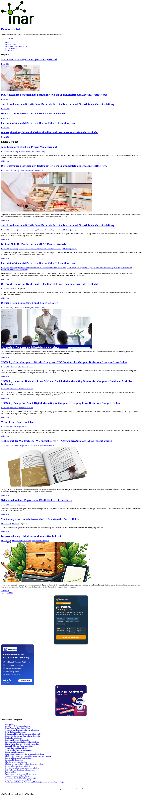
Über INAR (9, 50)
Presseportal (10, 29)
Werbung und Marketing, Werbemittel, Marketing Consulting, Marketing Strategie (48, 230)
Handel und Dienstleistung (103, 268)
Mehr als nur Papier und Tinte (18, 421)
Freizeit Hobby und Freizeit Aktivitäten (35, 541)
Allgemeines (21, 427)
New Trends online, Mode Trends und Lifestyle (22, 768)
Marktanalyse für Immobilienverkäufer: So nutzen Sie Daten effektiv (40, 519)
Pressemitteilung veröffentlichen (16, 46)
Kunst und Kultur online (14, 760)
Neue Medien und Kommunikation (17, 766)
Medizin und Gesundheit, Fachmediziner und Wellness (24, 764)
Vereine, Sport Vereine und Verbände (18, 780)
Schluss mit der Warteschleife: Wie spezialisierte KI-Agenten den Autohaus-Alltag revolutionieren (56, 440)
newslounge (14, 152)
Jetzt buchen (25, 681)
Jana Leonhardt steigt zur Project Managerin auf (29, 59)
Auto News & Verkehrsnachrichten (41, 445)
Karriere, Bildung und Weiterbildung (32, 152)
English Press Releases (24, 367)
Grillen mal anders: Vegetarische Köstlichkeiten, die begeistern (36, 500)
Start (7, 42)
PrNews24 (13, 289)
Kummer (13, 427)
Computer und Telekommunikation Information (49, 268)
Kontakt (70, 789)
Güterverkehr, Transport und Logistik (80, 268)
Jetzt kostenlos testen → (71, 637)
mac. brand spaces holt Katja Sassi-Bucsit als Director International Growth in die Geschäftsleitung (57, 104)
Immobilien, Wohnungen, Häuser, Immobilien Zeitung (24, 754)
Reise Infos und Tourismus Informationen (20, 770)
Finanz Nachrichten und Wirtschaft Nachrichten (22, 744)
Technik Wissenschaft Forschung (17, 776)
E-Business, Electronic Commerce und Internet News (24, 734)
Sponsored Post (10, 772)
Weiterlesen (5, 161)
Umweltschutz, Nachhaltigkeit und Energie (20, 778)
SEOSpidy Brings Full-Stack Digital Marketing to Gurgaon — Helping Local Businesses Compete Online (60, 403)
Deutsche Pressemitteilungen (15, 732)
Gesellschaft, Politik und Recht (16, 748)
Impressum (62, 789)
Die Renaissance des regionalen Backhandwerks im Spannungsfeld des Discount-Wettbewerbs (54, 94)
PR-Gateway (14, 170)
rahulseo (13, 367)
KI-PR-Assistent (11, 48)
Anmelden (9, 38)
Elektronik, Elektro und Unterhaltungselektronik (22, 736)
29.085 (9, 593)
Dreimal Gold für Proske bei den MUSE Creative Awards (33, 113)
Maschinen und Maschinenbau (16, 762)
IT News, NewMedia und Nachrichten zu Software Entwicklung (28, 756)
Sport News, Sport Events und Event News (20, 774)
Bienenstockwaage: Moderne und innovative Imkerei (31, 536)
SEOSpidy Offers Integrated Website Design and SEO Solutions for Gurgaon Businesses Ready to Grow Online (64, 362)
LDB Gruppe (14, 445)
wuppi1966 (14, 307)
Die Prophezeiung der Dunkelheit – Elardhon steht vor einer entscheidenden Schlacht (49, 132)
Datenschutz (79, 789)
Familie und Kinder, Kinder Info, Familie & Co (22, 742)
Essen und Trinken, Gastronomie (31, 170)
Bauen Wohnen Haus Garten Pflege (18, 728)
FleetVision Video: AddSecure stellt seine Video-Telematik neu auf (38, 122)
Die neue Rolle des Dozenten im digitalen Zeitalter (29, 302)
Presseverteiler (10, 44)
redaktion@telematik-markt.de (21, 268)
